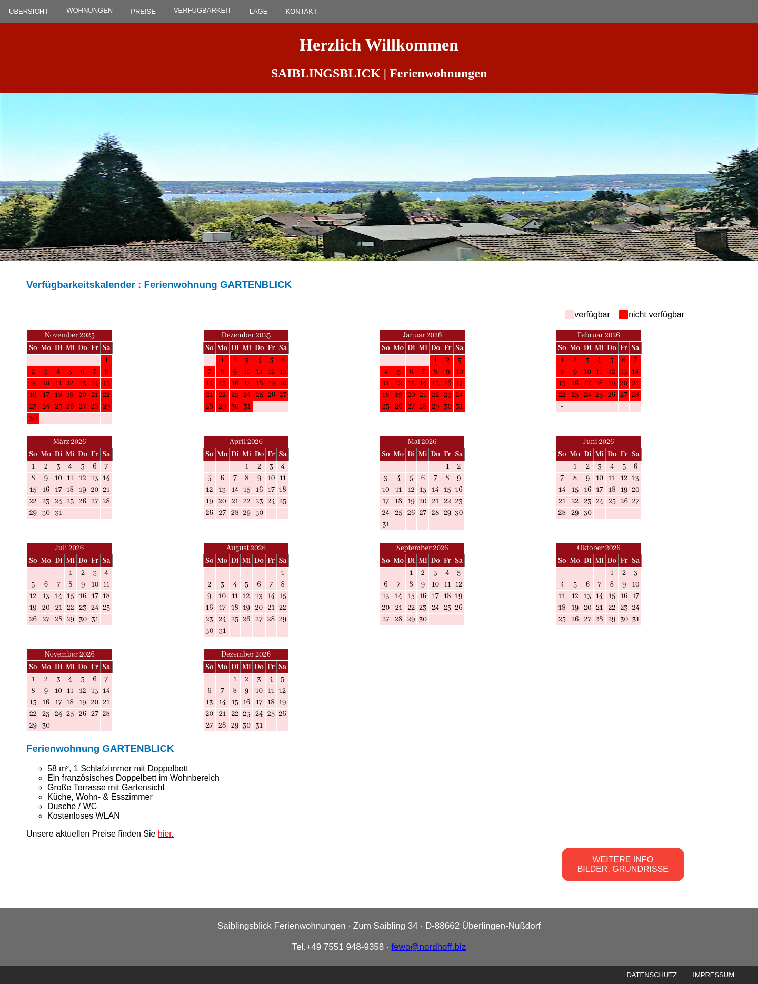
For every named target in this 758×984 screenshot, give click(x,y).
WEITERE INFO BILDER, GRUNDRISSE (623, 864)
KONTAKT (301, 11)
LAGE (259, 11)
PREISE (143, 11)
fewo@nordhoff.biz (428, 947)
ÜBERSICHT (28, 11)
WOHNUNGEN (89, 10)
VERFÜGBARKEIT (203, 10)
